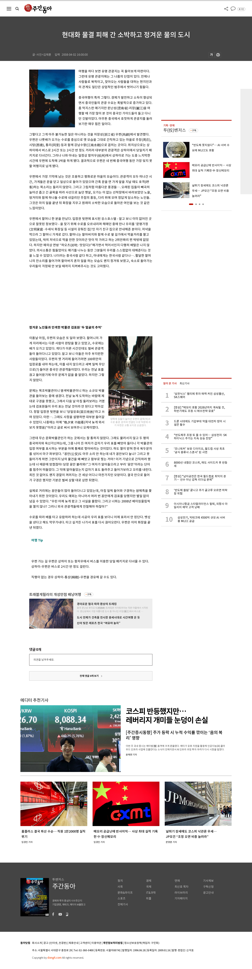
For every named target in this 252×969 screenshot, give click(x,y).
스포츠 (121, 898)
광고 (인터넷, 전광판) (55, 943)
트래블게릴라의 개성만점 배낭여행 (55, 594)
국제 (148, 886)
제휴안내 (73, 943)
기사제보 (208, 880)
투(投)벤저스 (174, 130)
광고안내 (208, 892)
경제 (148, 880)
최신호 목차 (181, 886)
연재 (177, 880)
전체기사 (123, 904)
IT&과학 (151, 892)
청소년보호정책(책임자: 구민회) (141, 943)
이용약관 (96, 943)
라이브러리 (181, 892)
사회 (120, 886)
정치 (120, 880)
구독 (89, 594)
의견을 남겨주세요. (43, 659)
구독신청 (208, 886)
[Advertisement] (82, 296)
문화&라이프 (125, 892)
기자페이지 (181, 898)
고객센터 (85, 943)
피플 (148, 898)
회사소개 (37, 943)
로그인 (241, 9)
